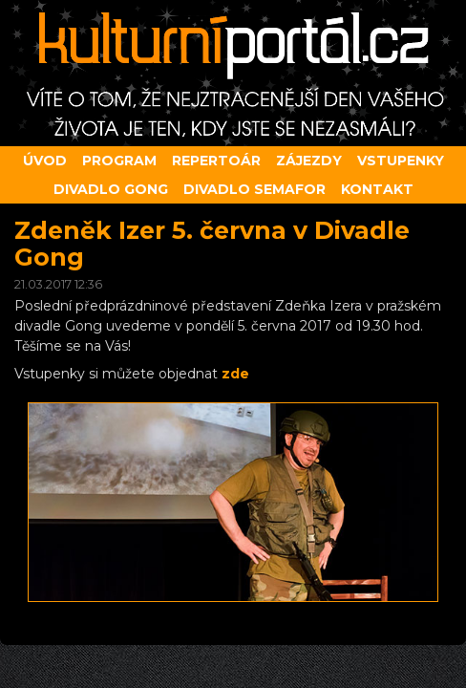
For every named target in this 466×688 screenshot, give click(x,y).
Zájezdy (309, 160)
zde (235, 373)
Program (119, 160)
